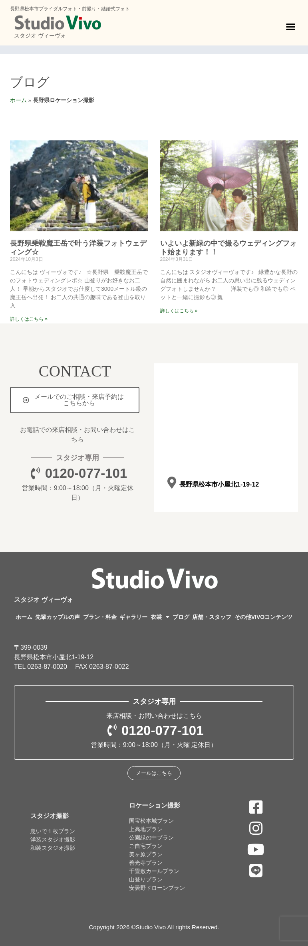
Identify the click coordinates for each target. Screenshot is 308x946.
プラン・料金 (100, 617)
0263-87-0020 (47, 666)
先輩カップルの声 (57, 617)
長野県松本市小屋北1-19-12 (219, 484)
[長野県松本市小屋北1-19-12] (172, 483)
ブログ (30, 82)
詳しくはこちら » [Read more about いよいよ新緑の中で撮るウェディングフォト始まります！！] (179, 310)
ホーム (18, 100)
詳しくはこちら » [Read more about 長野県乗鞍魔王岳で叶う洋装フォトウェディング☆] (29, 319)
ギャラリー (133, 617)
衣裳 (160, 617)
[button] (290, 26)
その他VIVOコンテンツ (263, 617)
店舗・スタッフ (211, 617)
